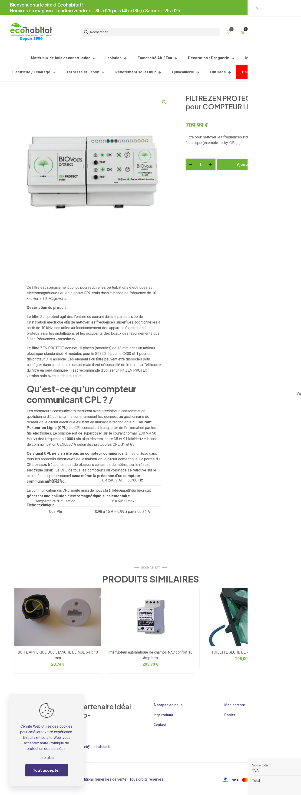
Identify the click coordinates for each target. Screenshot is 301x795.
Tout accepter (46, 770)
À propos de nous (167, 705)
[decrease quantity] (191, 164)
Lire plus (47, 758)
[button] (164, 102)
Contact (159, 725)
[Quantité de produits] (200, 164)
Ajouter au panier (253, 164)
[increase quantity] (210, 164)
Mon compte (234, 705)
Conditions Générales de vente (101, 779)
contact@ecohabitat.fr (93, 747)
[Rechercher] (150, 31)
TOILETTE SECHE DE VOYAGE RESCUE (243, 652)
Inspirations (163, 715)
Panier (229, 715)
